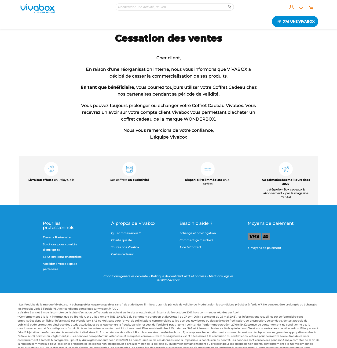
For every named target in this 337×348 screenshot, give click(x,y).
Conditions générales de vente (125, 276)
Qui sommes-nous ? (126, 233)
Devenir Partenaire (56, 237)
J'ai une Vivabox (299, 21)
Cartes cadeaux (122, 254)
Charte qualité (121, 240)
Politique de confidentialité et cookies (178, 276)
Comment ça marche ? (196, 240)
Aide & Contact (190, 247)
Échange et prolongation (197, 233)
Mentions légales (221, 276)
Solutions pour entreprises (62, 256)
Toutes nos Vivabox (125, 247)
